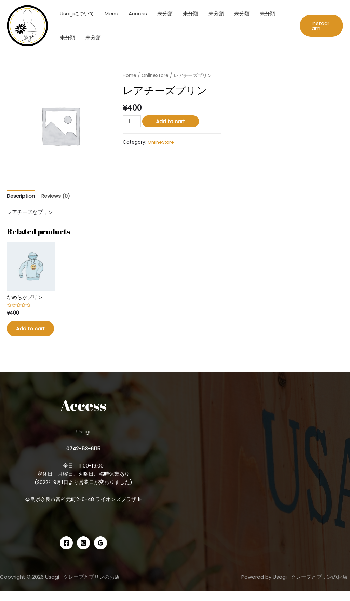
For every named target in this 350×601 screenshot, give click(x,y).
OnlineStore (155, 75)
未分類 (165, 13)
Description (21, 196)
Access (138, 13)
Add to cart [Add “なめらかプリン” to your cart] (27, 334)
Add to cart (171, 121)
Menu (111, 13)
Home (129, 75)
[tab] (21, 196)
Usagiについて (77, 13)
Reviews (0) (57, 196)
